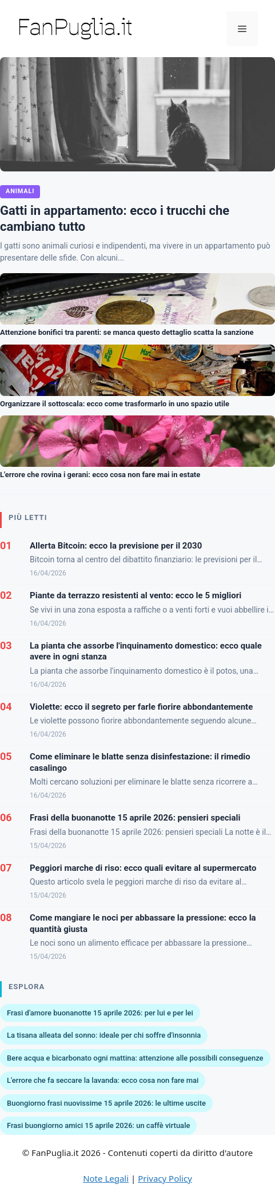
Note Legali (106, 1178)
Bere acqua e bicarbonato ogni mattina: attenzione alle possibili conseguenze (135, 1058)
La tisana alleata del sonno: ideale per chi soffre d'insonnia (104, 1035)
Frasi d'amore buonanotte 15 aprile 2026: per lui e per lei (100, 1013)
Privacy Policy (165, 1178)
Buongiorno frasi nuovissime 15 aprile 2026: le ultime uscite (106, 1103)
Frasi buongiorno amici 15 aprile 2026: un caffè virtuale (98, 1125)
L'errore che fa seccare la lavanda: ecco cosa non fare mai (102, 1080)
